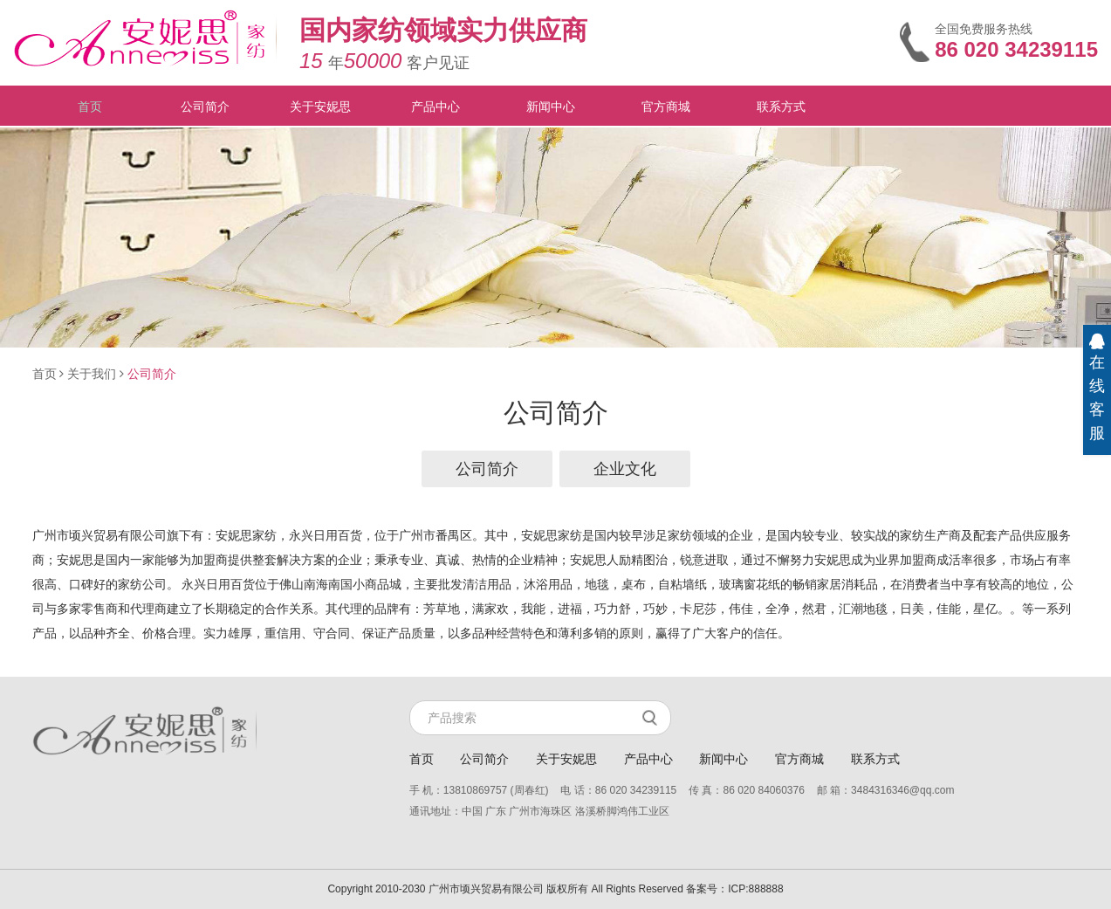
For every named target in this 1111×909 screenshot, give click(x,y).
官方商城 (665, 107)
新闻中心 (550, 107)
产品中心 (435, 107)
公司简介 (205, 107)
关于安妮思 (320, 107)
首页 (90, 107)
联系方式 (781, 107)
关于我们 (91, 374)
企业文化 (624, 469)
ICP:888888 (755, 889)
